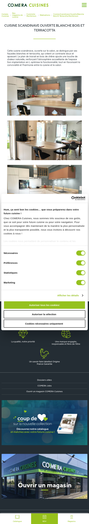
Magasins (72, 518)
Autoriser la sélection (44, 314)
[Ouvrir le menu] (84, 5)
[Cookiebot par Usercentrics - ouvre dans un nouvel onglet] (71, 198)
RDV (44, 518)
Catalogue (17, 518)
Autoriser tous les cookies (44, 305)
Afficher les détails (68, 295)
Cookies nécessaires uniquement (44, 323)
